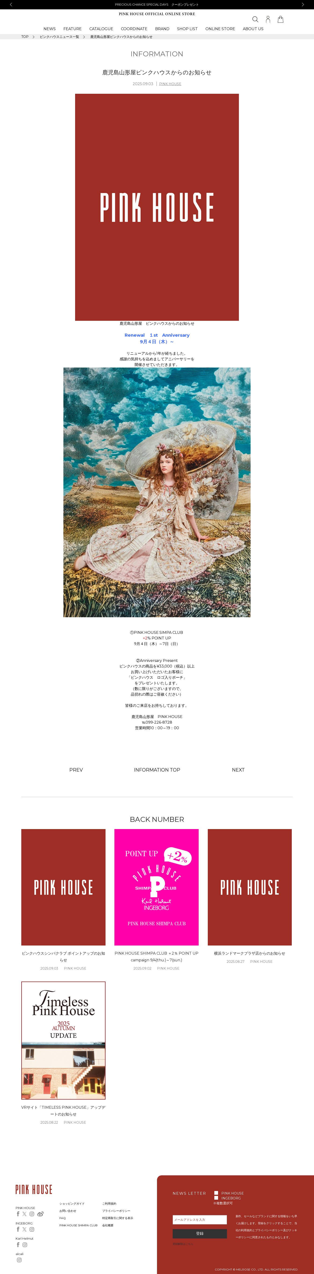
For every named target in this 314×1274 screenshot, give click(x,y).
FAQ (62, 1218)
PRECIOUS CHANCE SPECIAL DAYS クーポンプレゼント (157, 4)
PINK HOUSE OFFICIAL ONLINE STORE (157, 14)
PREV (76, 770)
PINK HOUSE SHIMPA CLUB (78, 1225)
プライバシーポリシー (116, 1211)
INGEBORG (231, 1198)
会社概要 (107, 1225)
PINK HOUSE (170, 84)
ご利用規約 (109, 1203)
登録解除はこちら (183, 1243)
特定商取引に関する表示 (117, 1218)
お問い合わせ (67, 1211)
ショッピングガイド (72, 1203)
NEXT (238, 770)
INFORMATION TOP (157, 770)
